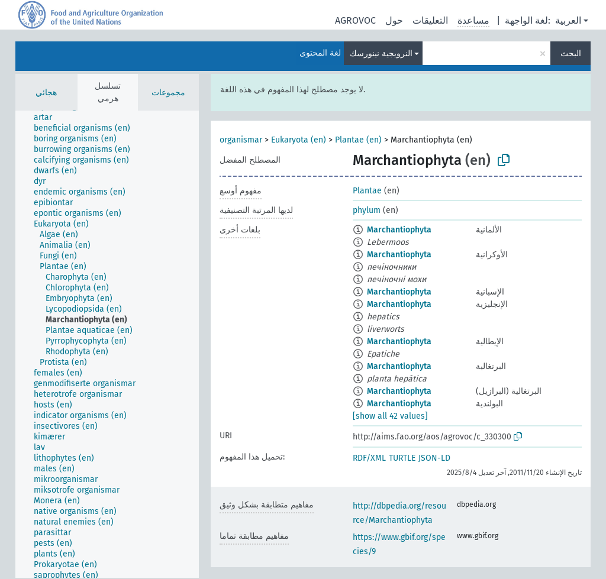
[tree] (107, 344)
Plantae (367, 191)
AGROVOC (355, 20)
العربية (568, 20)
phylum (367, 210)
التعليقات (430, 20)
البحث (570, 53)
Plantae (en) (358, 140)
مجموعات (168, 93)
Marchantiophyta (399, 230)
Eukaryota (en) (298, 140)
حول (394, 20)
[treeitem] (48, 117)
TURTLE (402, 458)
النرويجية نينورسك (381, 53)
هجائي (46, 93)
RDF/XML (369, 458)
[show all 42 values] (390, 416)
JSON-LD (434, 458)
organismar (241, 140)
